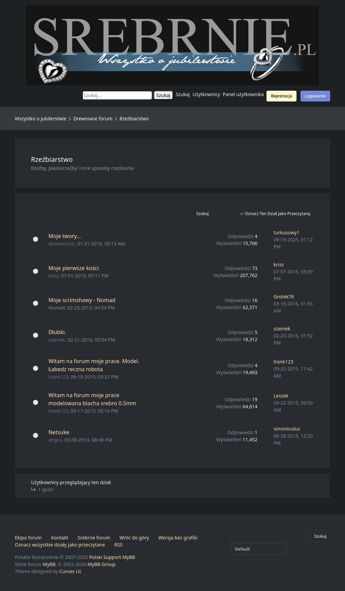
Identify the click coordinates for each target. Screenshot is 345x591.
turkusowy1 (287, 232)
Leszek (281, 395)
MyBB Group (102, 564)
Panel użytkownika (243, 94)
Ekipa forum (28, 537)
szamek (57, 339)
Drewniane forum (92, 118)
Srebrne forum (93, 537)
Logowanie (315, 96)
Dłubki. (57, 332)
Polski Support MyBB (112, 557)
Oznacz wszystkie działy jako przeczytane (60, 544)
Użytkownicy (206, 94)
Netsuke (59, 432)
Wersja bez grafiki (177, 537)
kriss (54, 275)
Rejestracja (281, 96)
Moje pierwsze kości (74, 268)
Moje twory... (65, 236)
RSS (118, 544)
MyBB (49, 564)
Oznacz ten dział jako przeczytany (275, 213)
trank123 (58, 377)
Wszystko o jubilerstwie (40, 118)
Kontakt (59, 537)
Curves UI (70, 571)
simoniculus (62, 243)
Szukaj (183, 94)
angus (55, 440)
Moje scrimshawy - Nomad (82, 300)
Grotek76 (284, 296)
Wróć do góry (134, 537)
